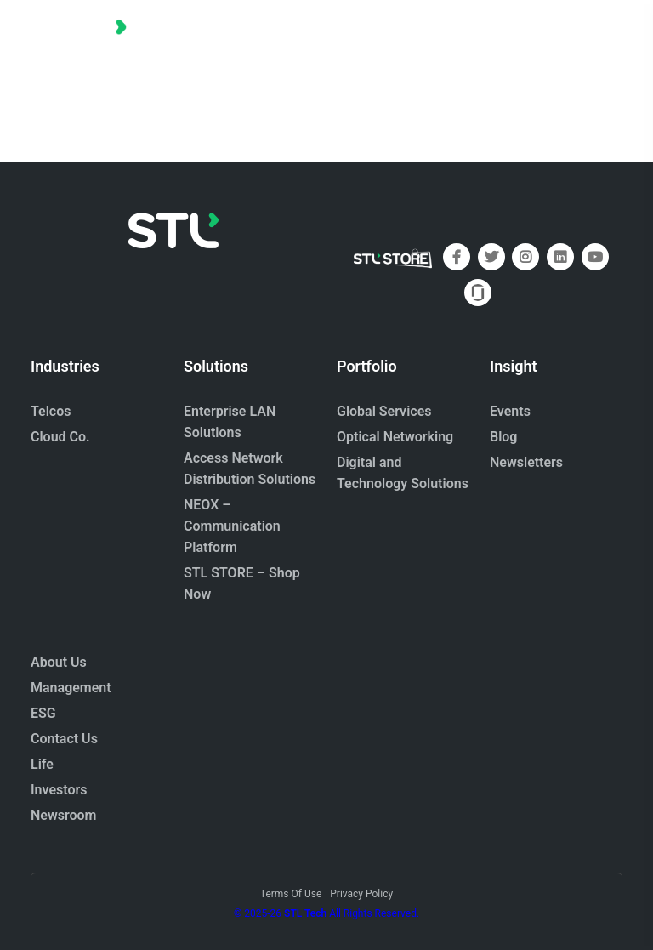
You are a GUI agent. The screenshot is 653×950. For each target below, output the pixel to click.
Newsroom (64, 815)
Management (71, 688)
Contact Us (64, 739)
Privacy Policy (361, 894)
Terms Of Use (290, 894)
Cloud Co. (60, 437)
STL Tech (305, 913)
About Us (59, 662)
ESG (43, 713)
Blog (503, 437)
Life (42, 764)
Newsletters (526, 462)
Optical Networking (395, 437)
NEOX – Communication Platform (232, 526)
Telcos (51, 411)
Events (510, 411)
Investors (59, 790)
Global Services (384, 411)
